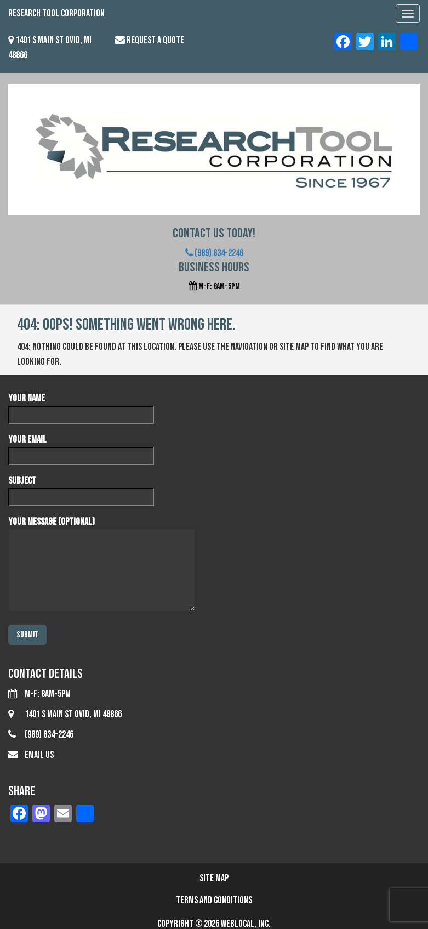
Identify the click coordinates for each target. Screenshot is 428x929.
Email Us (39, 755)
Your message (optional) (101, 565)
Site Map (214, 878)
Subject (81, 488)
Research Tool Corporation (56, 13)
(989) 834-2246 (214, 253)
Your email (81, 447)
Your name (81, 406)
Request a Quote (155, 40)
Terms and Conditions (214, 900)
